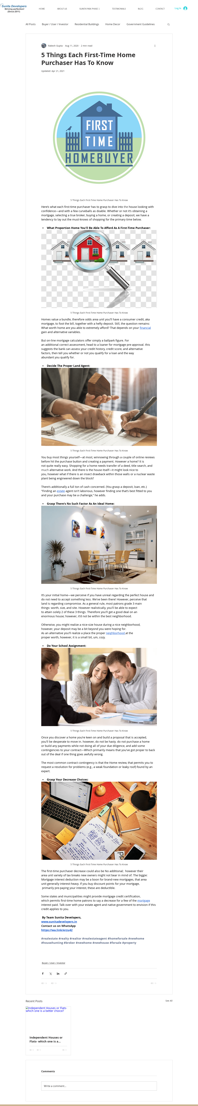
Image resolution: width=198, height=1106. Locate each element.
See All (169, 1000)
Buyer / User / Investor (55, 24)
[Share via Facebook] (42, 973)
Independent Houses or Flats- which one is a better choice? (46, 1039)
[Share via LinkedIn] (58, 973)
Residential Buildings (87, 24)
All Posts (31, 24)
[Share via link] (65, 973)
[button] (89, 9)
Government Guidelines (141, 24)
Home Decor (112, 24)
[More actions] (155, 45)
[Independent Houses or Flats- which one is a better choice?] (48, 1019)
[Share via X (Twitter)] (50, 973)
